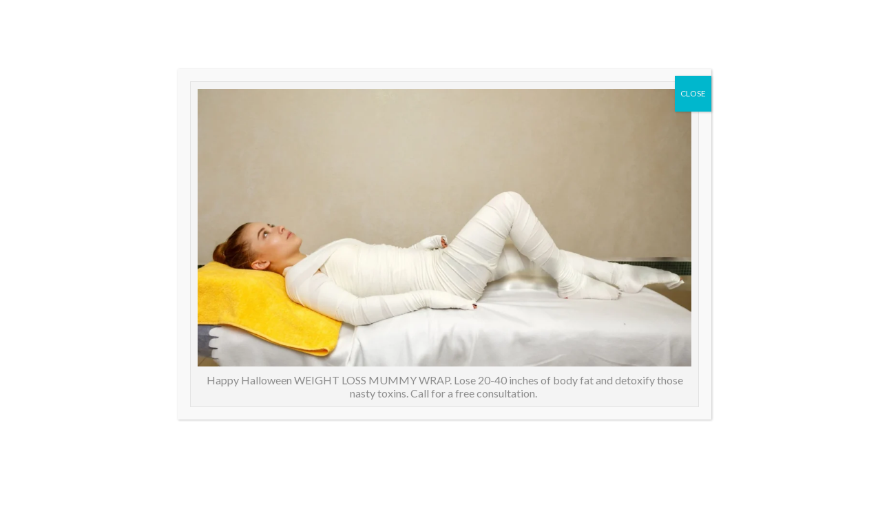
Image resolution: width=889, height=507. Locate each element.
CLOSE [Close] (693, 93)
